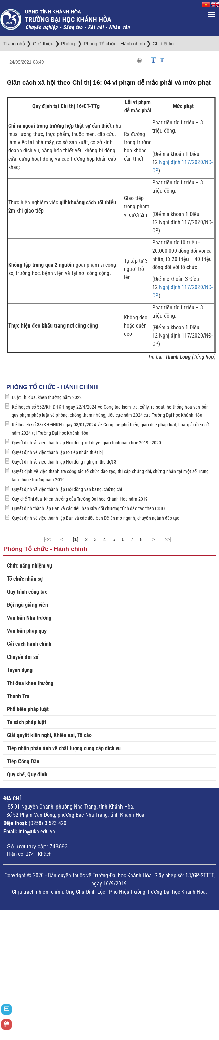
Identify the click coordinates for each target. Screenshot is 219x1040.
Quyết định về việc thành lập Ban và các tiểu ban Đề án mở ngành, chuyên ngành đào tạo (95, 518)
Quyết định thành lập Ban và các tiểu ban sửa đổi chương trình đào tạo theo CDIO (88, 508)
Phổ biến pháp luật (28, 709)
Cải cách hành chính (29, 644)
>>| (168, 539)
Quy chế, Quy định (27, 774)
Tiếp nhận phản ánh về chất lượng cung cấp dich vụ (64, 748)
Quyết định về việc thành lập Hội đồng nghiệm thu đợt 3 (64, 462)
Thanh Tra (18, 696)
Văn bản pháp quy (27, 631)
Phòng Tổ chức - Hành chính (52, 387)
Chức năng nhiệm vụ (29, 565)
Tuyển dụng (20, 670)
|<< (47, 539)
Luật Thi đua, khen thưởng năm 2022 (47, 397)
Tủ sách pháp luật (26, 722)
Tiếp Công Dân (23, 761)
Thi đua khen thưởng (30, 683)
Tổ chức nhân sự (25, 578)
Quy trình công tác (27, 591)
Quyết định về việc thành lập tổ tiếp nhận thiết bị (57, 452)
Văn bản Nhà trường (29, 618)
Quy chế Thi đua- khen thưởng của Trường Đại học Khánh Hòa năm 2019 (80, 499)
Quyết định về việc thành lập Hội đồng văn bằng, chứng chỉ (67, 489)
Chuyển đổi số (22, 657)
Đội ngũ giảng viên (27, 605)
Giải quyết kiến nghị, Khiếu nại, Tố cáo (49, 735)
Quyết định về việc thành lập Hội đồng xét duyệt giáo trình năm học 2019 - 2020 (86, 442)
